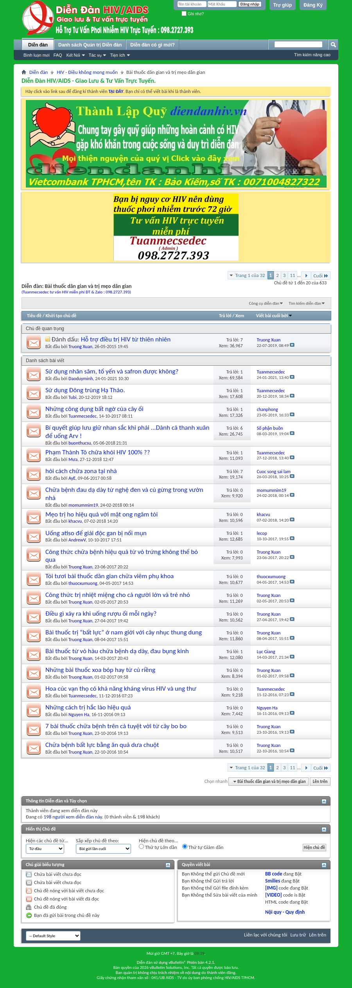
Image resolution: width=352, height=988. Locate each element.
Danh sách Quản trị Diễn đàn (90, 45)
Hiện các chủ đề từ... (47, 840)
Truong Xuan (80, 346)
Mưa (72, 459)
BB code (273, 874)
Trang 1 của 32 (250, 275)
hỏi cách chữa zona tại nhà (81, 471)
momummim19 (83, 505)
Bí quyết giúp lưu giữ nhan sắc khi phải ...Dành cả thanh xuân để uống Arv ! (127, 431)
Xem (239, 315)
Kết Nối (73, 55)
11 (292, 275)
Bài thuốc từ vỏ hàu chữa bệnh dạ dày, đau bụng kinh (117, 651)
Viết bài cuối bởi (274, 315)
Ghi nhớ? (192, 14)
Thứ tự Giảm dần (203, 847)
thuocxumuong (82, 583)
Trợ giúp (282, 5)
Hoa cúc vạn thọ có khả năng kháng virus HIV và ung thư (120, 688)
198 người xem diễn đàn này (72, 817)
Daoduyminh (80, 378)
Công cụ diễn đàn (264, 303)
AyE (71, 478)
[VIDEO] (273, 895)
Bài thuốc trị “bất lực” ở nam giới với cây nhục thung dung (123, 632)
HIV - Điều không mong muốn (87, 72)
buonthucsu (79, 443)
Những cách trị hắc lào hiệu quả (88, 707)
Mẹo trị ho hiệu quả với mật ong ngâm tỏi (101, 514)
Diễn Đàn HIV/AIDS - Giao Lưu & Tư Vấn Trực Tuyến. (89, 80)
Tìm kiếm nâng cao (312, 54)
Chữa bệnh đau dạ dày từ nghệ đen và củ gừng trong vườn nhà (124, 494)
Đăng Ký (313, 5)
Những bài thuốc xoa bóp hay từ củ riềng (100, 670)
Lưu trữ (298, 935)
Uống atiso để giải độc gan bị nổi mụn (96, 533)
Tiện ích (117, 55)
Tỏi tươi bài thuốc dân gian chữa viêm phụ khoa (109, 576)
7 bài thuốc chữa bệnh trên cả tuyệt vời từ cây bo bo (116, 726)
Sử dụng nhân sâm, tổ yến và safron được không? (111, 371)
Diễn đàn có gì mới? (152, 45)
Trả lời (225, 315)
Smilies (272, 881)
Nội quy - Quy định (285, 912)
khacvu (75, 521)
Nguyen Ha (78, 714)
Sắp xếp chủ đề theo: (97, 840)
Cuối (321, 276)
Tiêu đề (34, 315)
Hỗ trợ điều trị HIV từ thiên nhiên (126, 339)
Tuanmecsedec (82, 416)
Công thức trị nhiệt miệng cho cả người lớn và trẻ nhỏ (117, 595)
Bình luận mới (36, 55)
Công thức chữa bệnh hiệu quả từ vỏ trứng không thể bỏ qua (121, 556)
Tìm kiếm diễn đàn (305, 303)
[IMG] (271, 888)
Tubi (72, 397)
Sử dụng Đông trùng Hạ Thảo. (85, 390)
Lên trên (320, 781)
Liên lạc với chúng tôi (265, 935)
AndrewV (77, 540)
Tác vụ (95, 55)
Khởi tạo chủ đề (61, 315)
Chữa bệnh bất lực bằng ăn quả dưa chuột (102, 745)
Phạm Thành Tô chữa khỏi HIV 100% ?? (97, 452)
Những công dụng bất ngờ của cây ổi (94, 409)
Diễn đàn (38, 45)
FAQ (58, 55)
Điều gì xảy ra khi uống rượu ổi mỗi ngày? (100, 613)
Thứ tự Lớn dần (158, 847)
